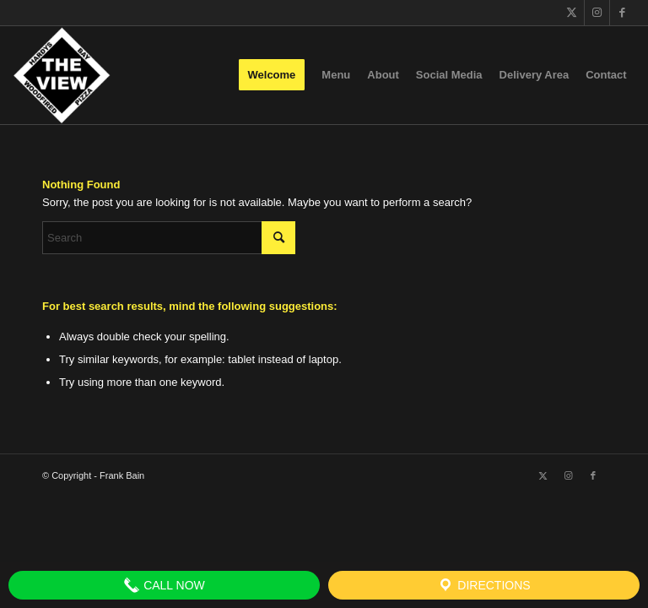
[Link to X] (571, 12)
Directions (483, 585)
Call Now (164, 585)
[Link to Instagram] (597, 12)
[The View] (61, 75)
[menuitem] (272, 75)
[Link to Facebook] (622, 12)
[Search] (168, 237)
